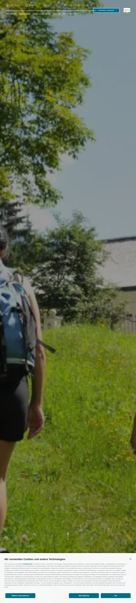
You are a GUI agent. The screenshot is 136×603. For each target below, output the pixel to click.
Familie (56, 14)
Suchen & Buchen (106, 10)
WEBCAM (33, 5)
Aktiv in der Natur (42, 14)
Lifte (52, 5)
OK (115, 596)
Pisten (74, 5)
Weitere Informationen (20, 596)
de (89, 5)
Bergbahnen (25, 14)
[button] (130, 559)
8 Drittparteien (27, 564)
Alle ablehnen (84, 596)
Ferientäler (11, 14)
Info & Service (69, 14)
